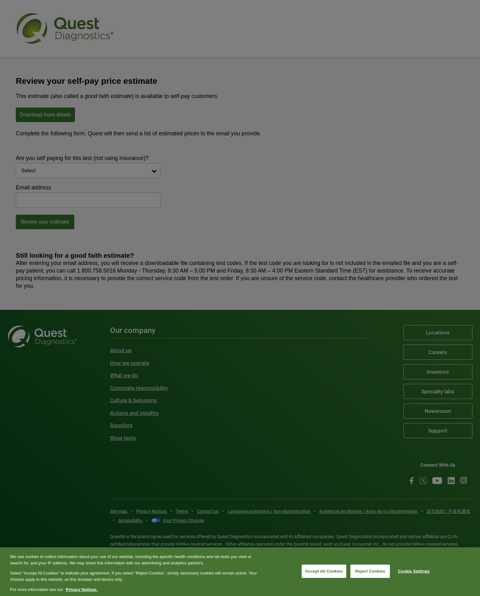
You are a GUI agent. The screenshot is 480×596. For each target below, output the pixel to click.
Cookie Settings (414, 571)
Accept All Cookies (324, 571)
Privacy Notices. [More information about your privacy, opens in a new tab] (81, 589)
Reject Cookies (370, 571)
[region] (240, 571)
